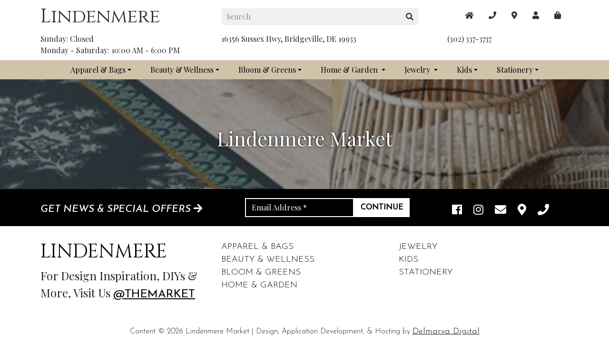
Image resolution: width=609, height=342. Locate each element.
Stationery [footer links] (425, 272)
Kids (464, 70)
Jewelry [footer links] (418, 246)
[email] (500, 211)
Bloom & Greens (267, 70)
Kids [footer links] (408, 259)
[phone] (543, 211)
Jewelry (418, 70)
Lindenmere (100, 16)
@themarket (154, 294)
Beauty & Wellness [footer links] (267, 259)
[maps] (558, 15)
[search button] (410, 16)
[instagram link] (478, 211)
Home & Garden (350, 70)
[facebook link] (457, 211)
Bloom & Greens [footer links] (261, 272)
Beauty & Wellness (182, 70)
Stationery (515, 70)
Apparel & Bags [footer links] (257, 246)
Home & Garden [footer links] (259, 285)
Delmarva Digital (446, 331)
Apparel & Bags (98, 70)
